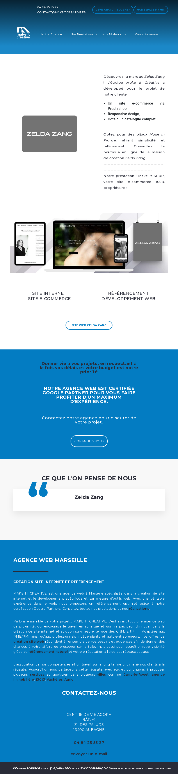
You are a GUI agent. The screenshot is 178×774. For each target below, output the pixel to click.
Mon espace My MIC (151, 9)
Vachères (55, 680)
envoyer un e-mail (89, 754)
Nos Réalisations (114, 34)
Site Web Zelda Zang (89, 325)
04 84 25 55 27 (48, 7)
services (37, 674)
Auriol (69, 680)
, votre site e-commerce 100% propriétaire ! (134, 182)
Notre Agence (51, 34)
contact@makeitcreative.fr (61, 12)
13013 (40, 680)
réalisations (139, 609)
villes (101, 674)
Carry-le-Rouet (136, 674)
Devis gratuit (113, 9)
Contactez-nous (146, 34)
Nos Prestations (82, 34)
